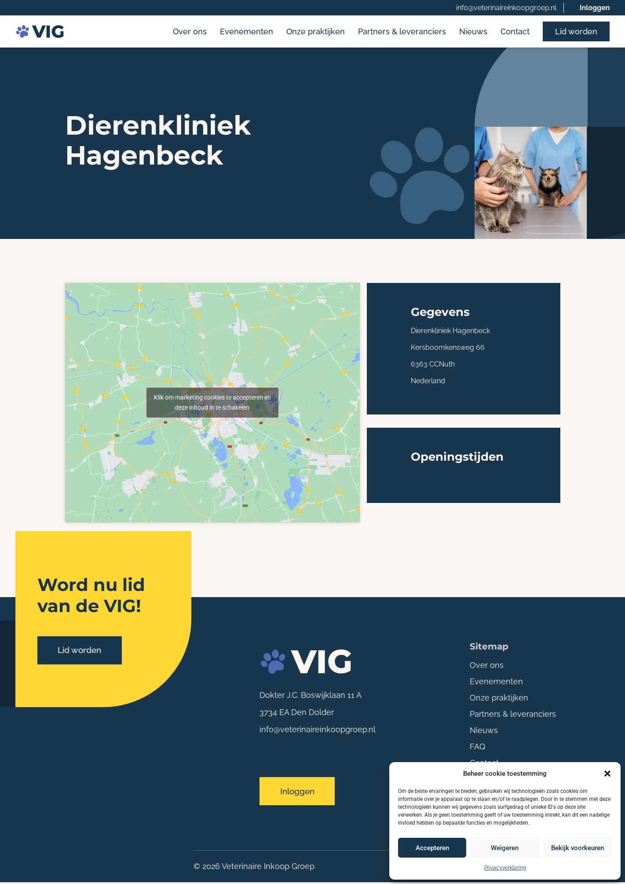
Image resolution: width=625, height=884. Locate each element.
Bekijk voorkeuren (577, 848)
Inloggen (595, 8)
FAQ (477, 747)
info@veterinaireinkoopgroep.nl (506, 8)
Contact (515, 32)
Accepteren (432, 848)
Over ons (190, 32)
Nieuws (473, 32)
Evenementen (246, 32)
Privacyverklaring (505, 868)
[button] (607, 773)
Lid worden (576, 32)
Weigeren (505, 848)
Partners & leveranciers (402, 32)
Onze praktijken (315, 32)
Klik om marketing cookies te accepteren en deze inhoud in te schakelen (212, 403)
